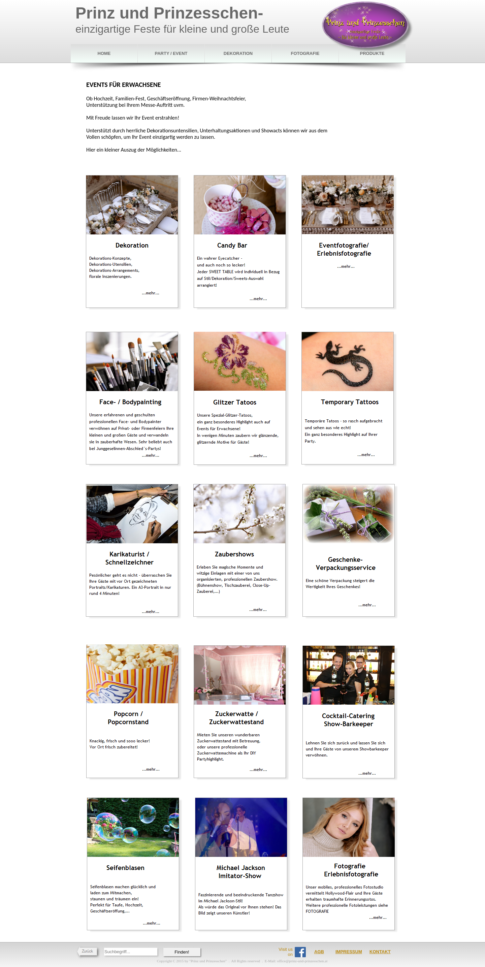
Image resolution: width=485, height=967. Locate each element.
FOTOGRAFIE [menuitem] (305, 53)
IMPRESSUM (348, 951)
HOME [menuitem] (104, 53)
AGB (319, 951)
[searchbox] (130, 952)
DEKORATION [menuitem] (238, 53)
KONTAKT (380, 951)
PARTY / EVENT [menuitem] (171, 53)
